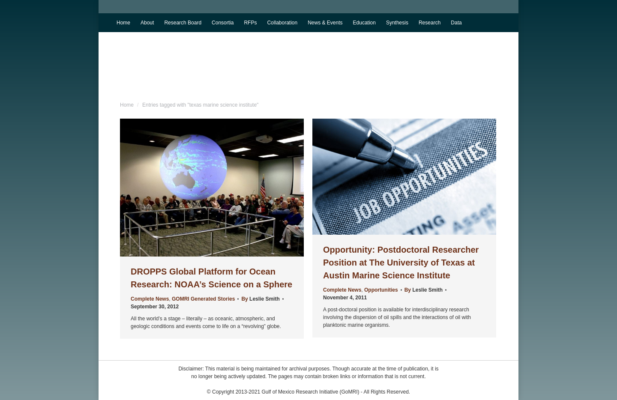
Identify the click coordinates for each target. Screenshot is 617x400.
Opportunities (381, 290)
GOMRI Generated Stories (203, 299)
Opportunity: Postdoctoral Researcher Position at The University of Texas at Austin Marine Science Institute (401, 262)
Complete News (150, 299)
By (260, 299)
